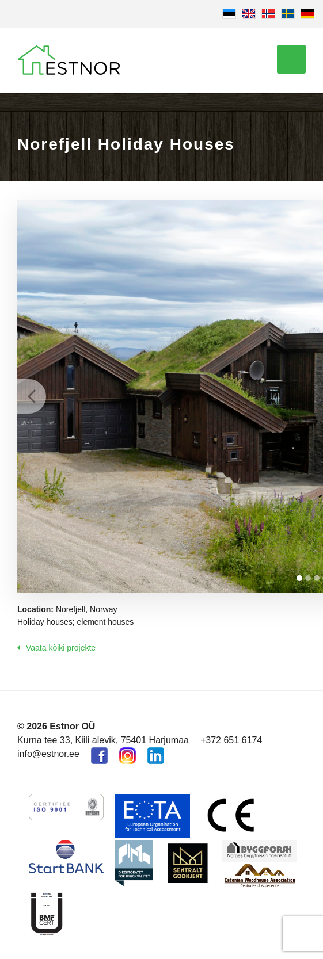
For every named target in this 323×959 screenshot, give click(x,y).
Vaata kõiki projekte (61, 647)
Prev (31, 396)
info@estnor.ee (48, 754)
